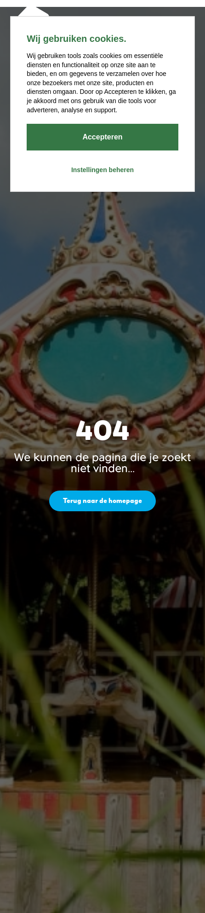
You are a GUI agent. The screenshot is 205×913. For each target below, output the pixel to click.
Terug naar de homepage (102, 500)
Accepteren (102, 137)
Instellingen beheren (102, 169)
